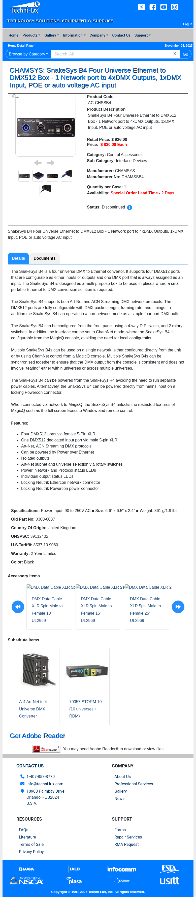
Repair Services (128, 837)
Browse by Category (27, 54)
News (119, 798)
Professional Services (133, 784)
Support (141, 35)
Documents (44, 258)
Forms (120, 829)
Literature (27, 837)
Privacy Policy (31, 851)
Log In (187, 24)
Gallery (50, 35)
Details (18, 258)
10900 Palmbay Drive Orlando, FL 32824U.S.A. (45, 797)
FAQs (23, 829)
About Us (122, 776)
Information (73, 35)
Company (97, 35)
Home (13, 35)
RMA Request (126, 844)
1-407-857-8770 (40, 776)
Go (185, 54)
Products (29, 35)
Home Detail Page (21, 45)
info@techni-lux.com (44, 784)
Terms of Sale (31, 844)
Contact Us (121, 35)
